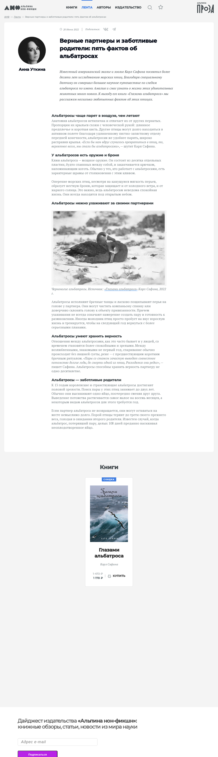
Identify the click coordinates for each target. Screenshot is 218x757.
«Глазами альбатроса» (121, 289)
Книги (71, 7)
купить (119, 575)
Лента (87, 7)
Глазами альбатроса (109, 553)
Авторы (104, 7)
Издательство (128, 7)
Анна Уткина (32, 69)
